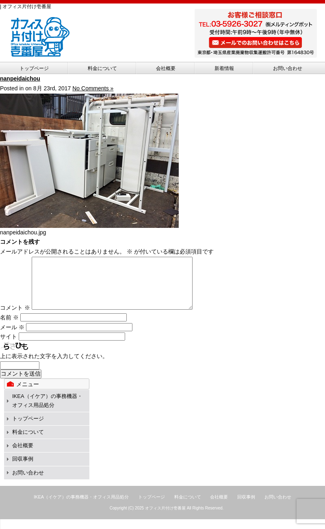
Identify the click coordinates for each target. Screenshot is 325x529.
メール (12, 337)
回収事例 (22, 469)
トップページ (34, 68)
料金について (102, 68)
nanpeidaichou (20, 78)
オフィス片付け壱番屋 (165, 518)
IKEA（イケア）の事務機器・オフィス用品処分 (81, 506)
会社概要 (166, 68)
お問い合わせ (287, 68)
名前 (9, 327)
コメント (15, 317)
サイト (8, 346)
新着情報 (224, 68)
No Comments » (92, 88)
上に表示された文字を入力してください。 (54, 366)
